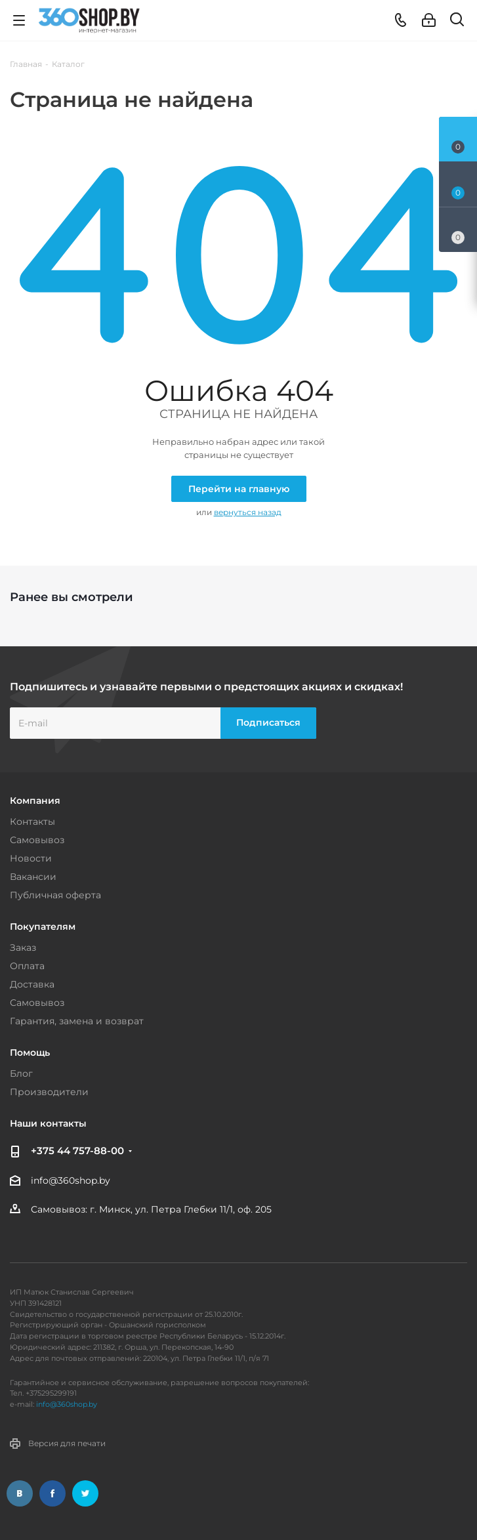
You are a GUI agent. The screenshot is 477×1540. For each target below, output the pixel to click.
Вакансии (33, 877)
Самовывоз (37, 840)
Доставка (32, 984)
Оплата (27, 966)
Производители (49, 1092)
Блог (21, 1073)
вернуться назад (247, 512)
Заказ (23, 947)
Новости (31, 858)
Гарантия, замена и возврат (77, 1021)
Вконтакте (20, 1493)
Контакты (32, 821)
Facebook (52, 1493)
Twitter (85, 1493)
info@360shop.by (70, 1180)
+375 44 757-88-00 (77, 1150)
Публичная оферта (55, 895)
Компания (35, 800)
